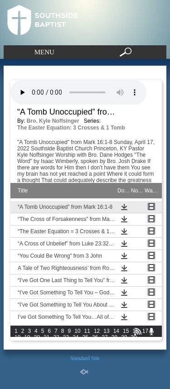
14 (116, 331)
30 (133, 337)
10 (77, 331)
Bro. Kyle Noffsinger (53, 121)
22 (56, 337)
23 (66, 337)
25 (85, 337)
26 (95, 337)
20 (37, 337)
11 (87, 331)
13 (106, 331)
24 (75, 337)
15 (126, 331)
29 (124, 337)
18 (17, 337)
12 (97, 331)
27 (104, 337)
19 (27, 337)
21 (46, 337)
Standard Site (84, 358)
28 (114, 337)
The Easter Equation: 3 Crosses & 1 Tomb (71, 128)
